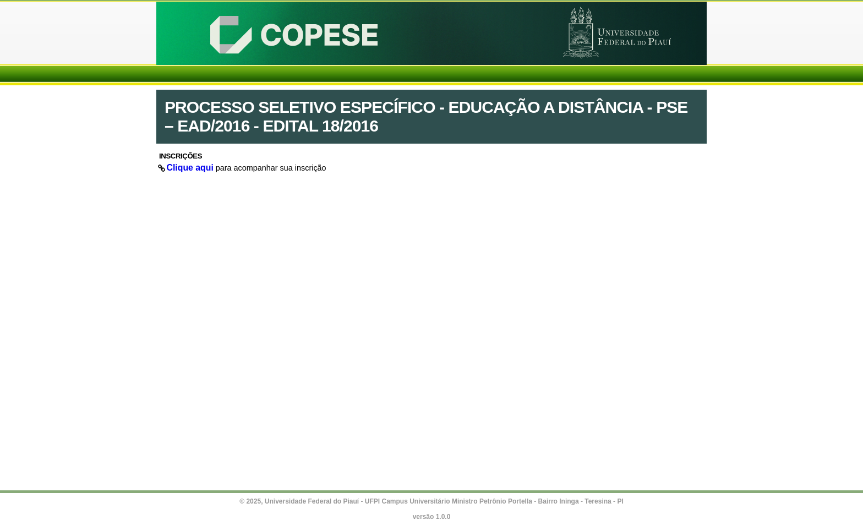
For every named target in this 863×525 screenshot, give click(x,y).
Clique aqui (190, 167)
